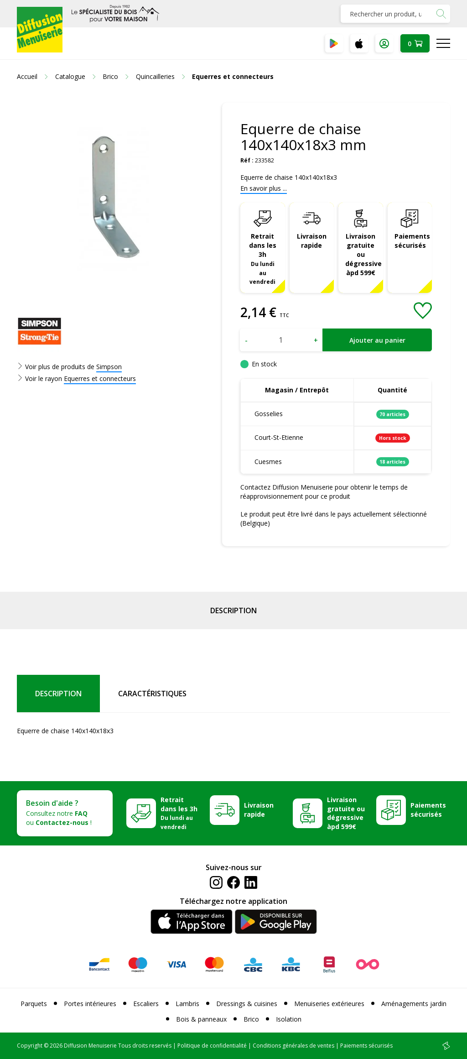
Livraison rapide (312, 241)
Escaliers (146, 1003)
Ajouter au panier (377, 340)
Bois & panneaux (201, 1019)
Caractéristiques (152, 694)
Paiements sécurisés (412, 241)
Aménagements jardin (413, 1003)
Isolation (288, 1019)
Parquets (34, 1003)
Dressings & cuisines (246, 1003)
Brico (251, 1019)
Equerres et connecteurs (100, 378)
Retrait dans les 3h (262, 258)
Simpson (109, 366)
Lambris (187, 1003)
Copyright (29, 1045)
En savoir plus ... (263, 188)
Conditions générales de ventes (293, 1045)
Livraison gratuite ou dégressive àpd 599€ (363, 254)
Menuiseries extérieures (329, 1003)
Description (233, 610)
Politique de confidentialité (212, 1045)
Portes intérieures (90, 1003)
